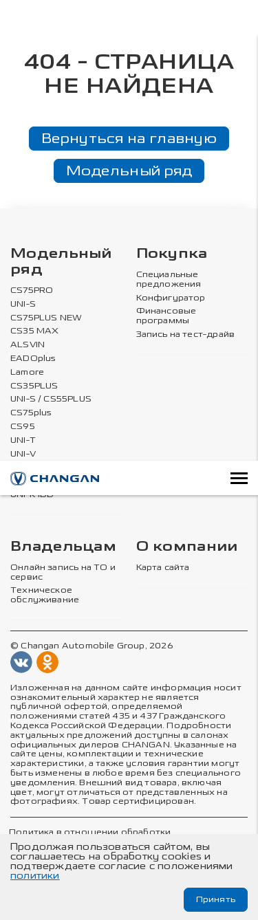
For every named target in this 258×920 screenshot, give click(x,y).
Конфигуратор (171, 298)
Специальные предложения (169, 279)
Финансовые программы (166, 316)
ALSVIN (27, 344)
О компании (187, 547)
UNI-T (23, 440)
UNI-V (23, 454)
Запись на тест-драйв (185, 334)
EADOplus (33, 358)
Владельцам (63, 547)
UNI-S (23, 304)
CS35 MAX (34, 331)
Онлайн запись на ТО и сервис (63, 572)
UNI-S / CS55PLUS (51, 399)
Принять (215, 899)
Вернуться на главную (129, 138)
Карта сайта (163, 567)
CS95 (22, 426)
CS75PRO (31, 290)
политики (35, 875)
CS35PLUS (34, 386)
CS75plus (31, 412)
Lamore (27, 372)
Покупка (172, 254)
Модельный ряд (129, 170)
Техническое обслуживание (44, 595)
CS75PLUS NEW (46, 318)
